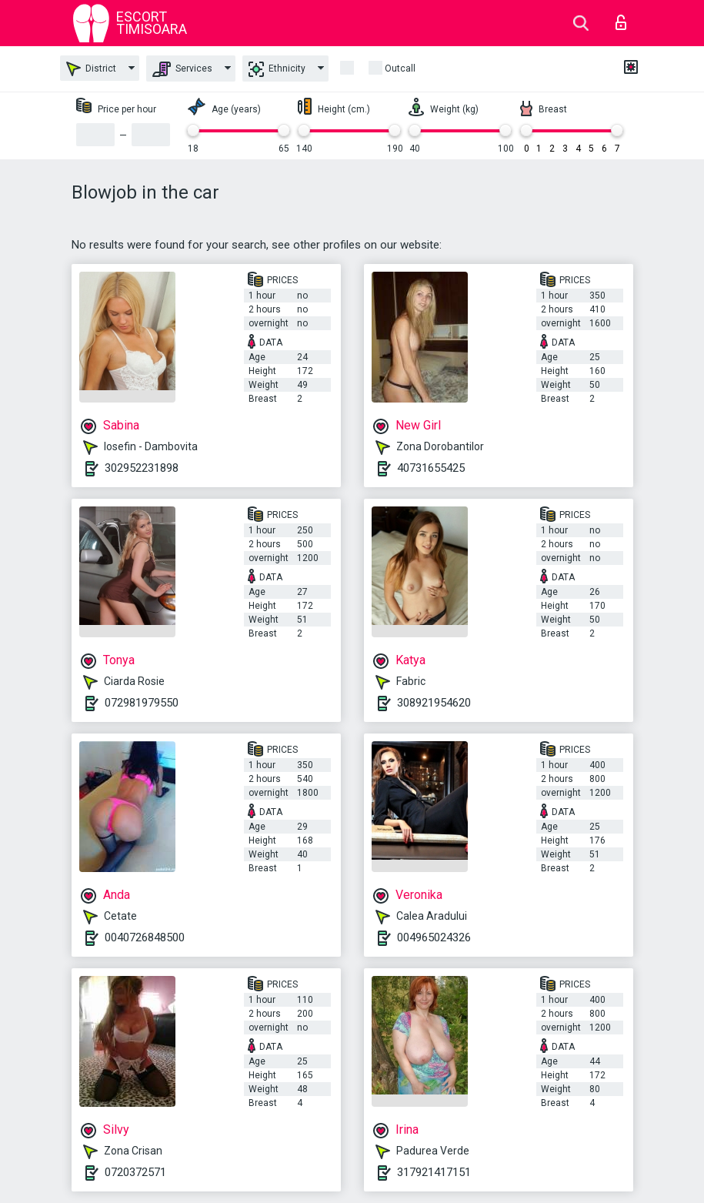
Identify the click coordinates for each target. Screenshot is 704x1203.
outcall (400, 68)
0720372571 (135, 1172)
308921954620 (434, 703)
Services (182, 69)
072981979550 (142, 703)
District (91, 69)
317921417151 (434, 1172)
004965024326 (434, 937)
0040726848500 (145, 937)
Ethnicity (277, 69)
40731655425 (431, 468)
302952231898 (142, 468)
